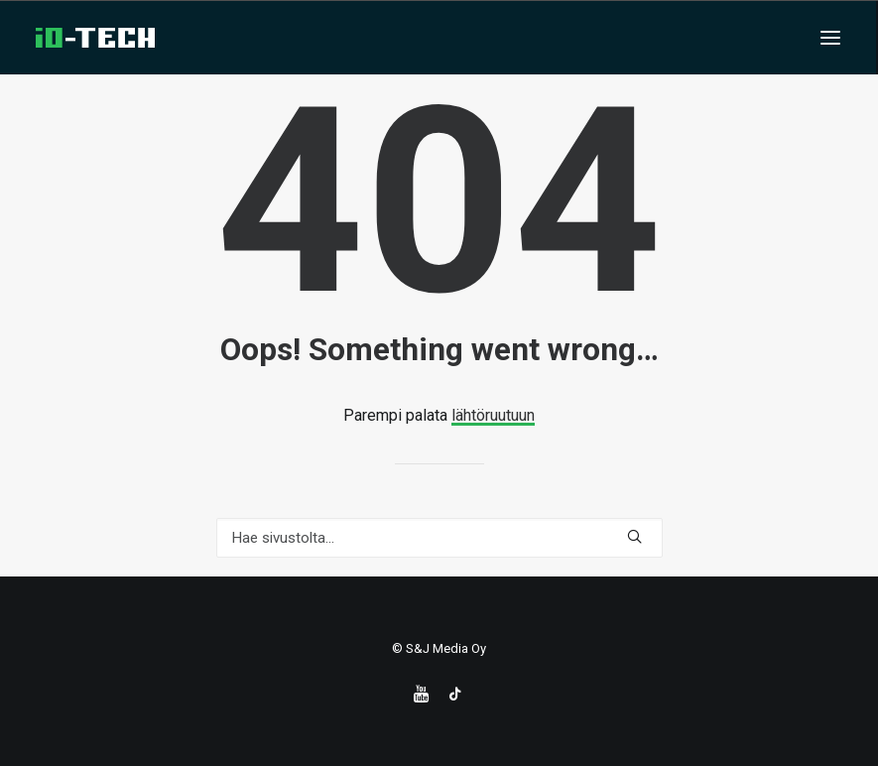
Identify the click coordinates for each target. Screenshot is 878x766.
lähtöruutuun (493, 415)
